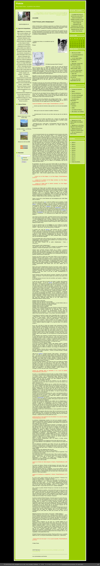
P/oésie (19, 3)
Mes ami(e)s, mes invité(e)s (78, 111)
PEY (73, 132)
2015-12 (73, 158)
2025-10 (73, 146)
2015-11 (73, 160)
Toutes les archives (76, 161)
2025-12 (73, 142)
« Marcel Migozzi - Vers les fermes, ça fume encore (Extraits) (50, 12)
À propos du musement (77, 89)
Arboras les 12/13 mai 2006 (24, 141)
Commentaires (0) (36, 551)
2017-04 (73, 156)
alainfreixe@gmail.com (24, 24)
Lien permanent (60, 549)
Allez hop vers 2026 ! (76, 52)
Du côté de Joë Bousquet (77, 95)
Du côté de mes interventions (46, 549)
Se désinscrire (24, 159)
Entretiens (74, 105)
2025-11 (73, 144)
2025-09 (73, 148)
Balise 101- (74, 61)
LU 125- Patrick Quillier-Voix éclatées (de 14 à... (76, 122)
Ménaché (74, 120)
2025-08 (73, 150)
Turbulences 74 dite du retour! (76, 130)
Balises (73, 91)
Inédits (73, 107)
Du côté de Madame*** (77, 97)
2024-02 (73, 154)
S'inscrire (24, 157)
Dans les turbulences (76, 93)
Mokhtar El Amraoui (76, 128)
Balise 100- (74, 73)
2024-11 (73, 152)
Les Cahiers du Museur (77, 109)
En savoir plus (79, 564)
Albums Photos (22, 104)
